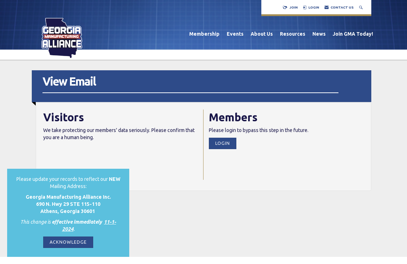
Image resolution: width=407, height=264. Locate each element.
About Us (262, 34)
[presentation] (97, 159)
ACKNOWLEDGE (68, 241)
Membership (204, 34)
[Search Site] (361, 7)
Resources (292, 34)
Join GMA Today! (353, 34)
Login (222, 143)
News (319, 34)
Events (235, 34)
